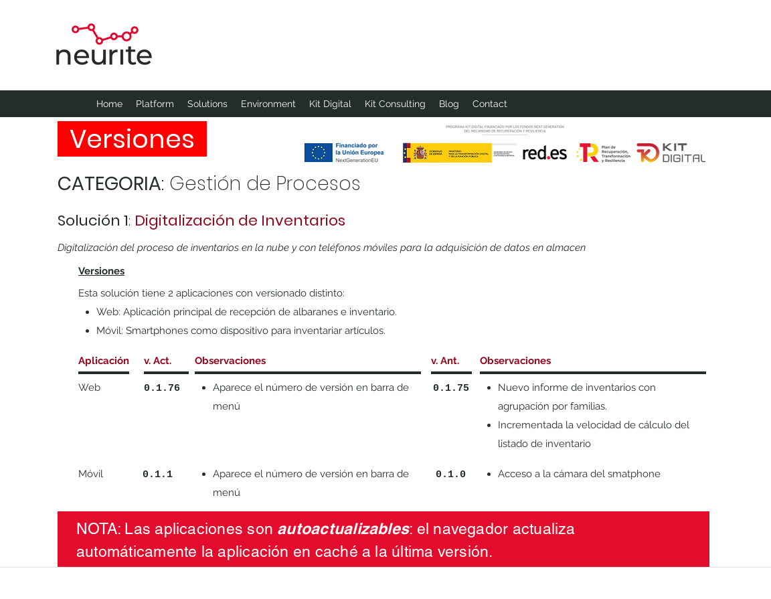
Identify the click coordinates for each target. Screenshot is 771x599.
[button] (268, 104)
